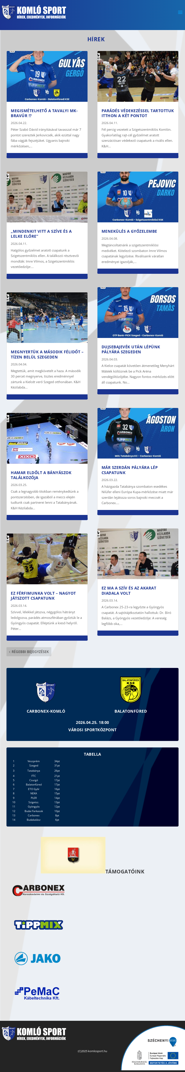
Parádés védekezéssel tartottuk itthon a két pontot (138, 113)
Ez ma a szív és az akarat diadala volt (129, 590)
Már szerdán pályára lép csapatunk (130, 470)
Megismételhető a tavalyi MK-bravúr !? (44, 113)
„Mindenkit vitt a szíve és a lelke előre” (41, 234)
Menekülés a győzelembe (129, 231)
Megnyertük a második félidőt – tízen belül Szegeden (47, 354)
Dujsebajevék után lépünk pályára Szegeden (131, 349)
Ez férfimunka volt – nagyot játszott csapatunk (43, 596)
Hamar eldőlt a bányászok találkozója (41, 475)
